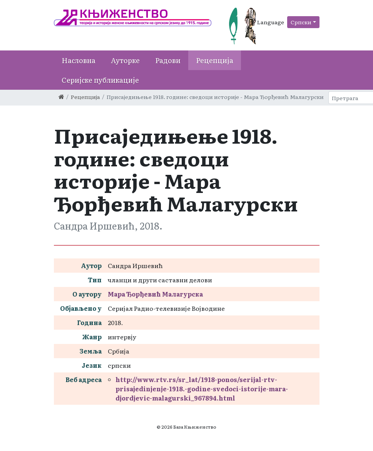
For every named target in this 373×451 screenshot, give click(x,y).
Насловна (78, 60)
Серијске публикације (100, 80)
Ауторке (125, 60)
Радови (168, 60)
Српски (301, 22)
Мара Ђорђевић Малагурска (155, 293)
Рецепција (214, 60)
